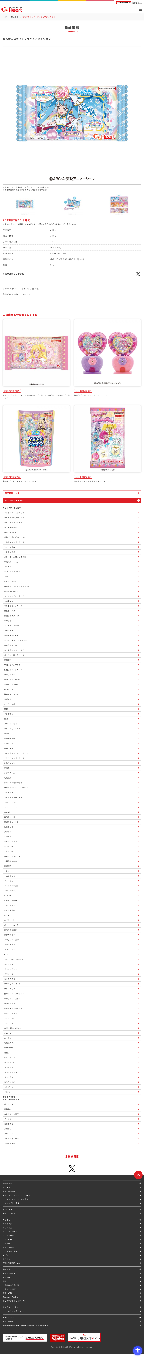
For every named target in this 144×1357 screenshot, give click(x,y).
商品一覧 (6, 1187)
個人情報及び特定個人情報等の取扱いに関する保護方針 (26, 1325)
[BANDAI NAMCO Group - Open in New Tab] (25, 1338)
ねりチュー (7, 1259)
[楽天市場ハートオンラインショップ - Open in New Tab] (57, 1338)
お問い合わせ (8, 1321)
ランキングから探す (11, 1203)
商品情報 (14, 17)
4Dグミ (6, 1255)
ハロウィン (7, 1223)
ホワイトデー (8, 1235)
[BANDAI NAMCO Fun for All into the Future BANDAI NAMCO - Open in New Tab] (129, 3)
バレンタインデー (10, 1231)
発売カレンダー (9, 1213)
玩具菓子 (6, 1243)
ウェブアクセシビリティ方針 (14, 1301)
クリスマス (7, 1227)
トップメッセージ (10, 1273)
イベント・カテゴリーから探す (15, 1199)
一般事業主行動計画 (11, 1285)
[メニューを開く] (140, 9)
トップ (4, 17)
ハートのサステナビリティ (14, 1311)
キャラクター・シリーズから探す (16, 1195)
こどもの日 (7, 1239)
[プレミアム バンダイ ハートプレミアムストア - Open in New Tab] (84, 1337)
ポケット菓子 (8, 1247)
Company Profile (10, 1297)
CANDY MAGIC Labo (11, 1263)
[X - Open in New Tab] (138, 275)
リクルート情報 (9, 1289)
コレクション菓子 (10, 1251)
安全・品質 (7, 1293)
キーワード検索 (9, 1191)
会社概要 (6, 1277)
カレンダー (8, 1209)
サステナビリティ (10, 1307)
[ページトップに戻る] (138, 1175)
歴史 (4, 1281)
